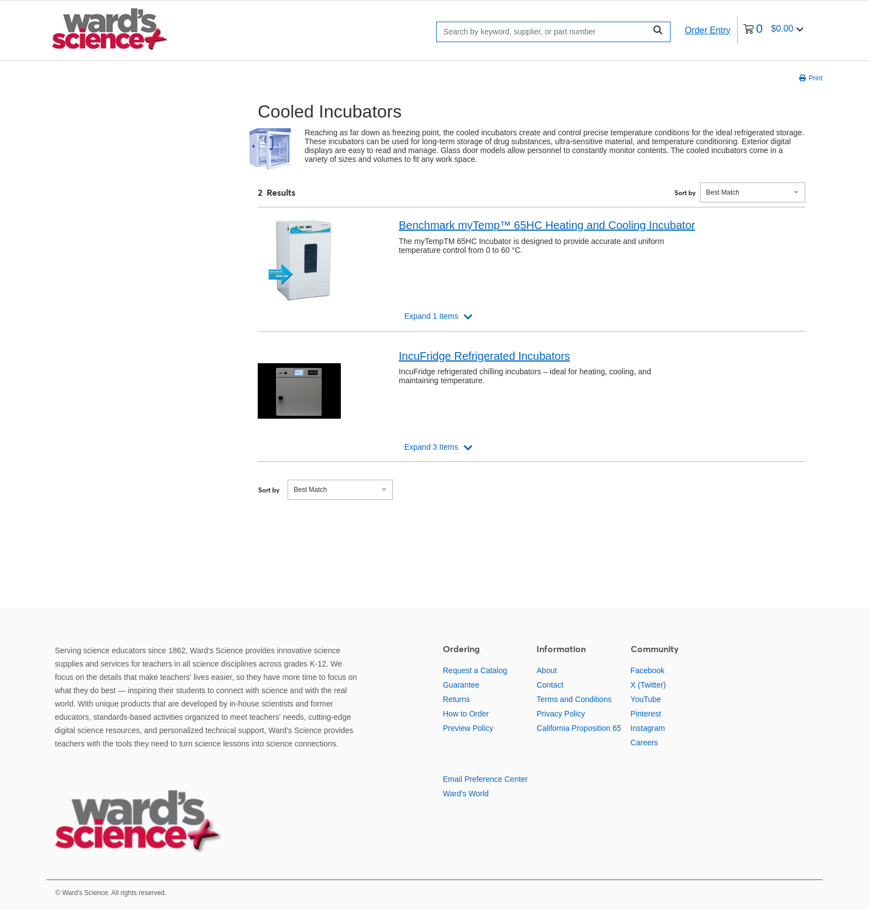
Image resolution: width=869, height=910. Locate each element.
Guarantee (461, 684)
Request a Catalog (475, 670)
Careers (644, 742)
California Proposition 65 (578, 728)
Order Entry (707, 30)
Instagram (648, 728)
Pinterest (646, 713)
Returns (456, 699)
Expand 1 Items (431, 316)
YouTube (646, 699)
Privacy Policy (560, 713)
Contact (549, 684)
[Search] (544, 32)
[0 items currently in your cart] (773, 30)
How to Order (466, 713)
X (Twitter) (648, 684)
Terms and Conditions (573, 699)
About (546, 670)
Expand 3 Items (431, 447)
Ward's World (466, 793)
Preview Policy (468, 728)
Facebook (647, 670)
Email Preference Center (485, 779)
